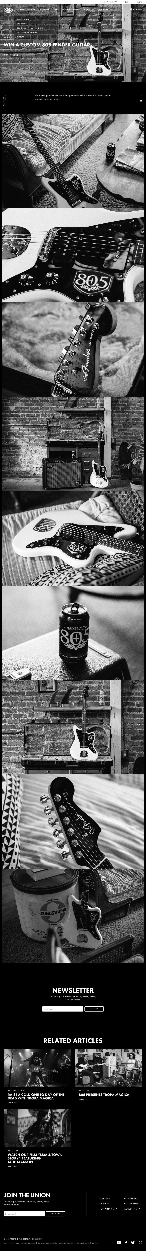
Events (76, 10)
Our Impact (88, 10)
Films (56, 10)
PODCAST (66, 10)
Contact (104, 1198)
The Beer (20, 10)
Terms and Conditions (28, 1243)
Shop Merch (103, 10)
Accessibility (132, 1208)
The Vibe (31, 10)
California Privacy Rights (67, 1243)
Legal (5, 1243)
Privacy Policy (14, 1243)
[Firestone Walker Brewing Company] (108, 2)
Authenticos (44, 10)
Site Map (95, 1243)
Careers (104, 1203)
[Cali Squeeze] (139, 2)
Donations (131, 1198)
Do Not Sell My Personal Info (47, 1243)
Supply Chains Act (83, 1243)
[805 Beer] (127, 2)
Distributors (132, 1203)
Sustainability (108, 1208)
